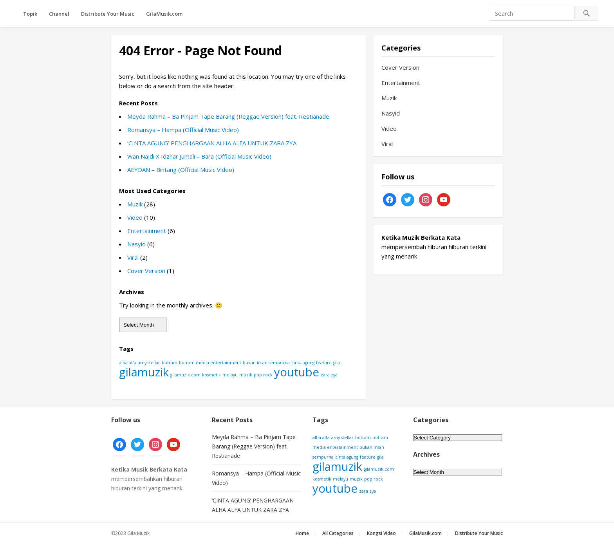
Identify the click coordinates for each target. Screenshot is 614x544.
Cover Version (146, 271)
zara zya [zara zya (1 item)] (329, 375)
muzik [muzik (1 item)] (245, 375)
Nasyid (136, 244)
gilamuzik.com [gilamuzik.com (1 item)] (185, 375)
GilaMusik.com (164, 13)
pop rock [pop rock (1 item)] (263, 375)
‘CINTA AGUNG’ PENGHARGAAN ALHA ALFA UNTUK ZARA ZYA (211, 143)
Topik (30, 13)
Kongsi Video (381, 533)
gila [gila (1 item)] (336, 362)
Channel (59, 13)
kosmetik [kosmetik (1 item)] (211, 375)
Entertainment (146, 231)
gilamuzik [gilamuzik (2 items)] (144, 372)
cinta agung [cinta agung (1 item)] (302, 362)
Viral (133, 257)
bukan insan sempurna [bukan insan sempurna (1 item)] (266, 362)
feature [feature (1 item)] (324, 362)
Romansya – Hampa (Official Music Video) (183, 130)
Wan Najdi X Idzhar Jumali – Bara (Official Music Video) (199, 156)
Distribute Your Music (107, 13)
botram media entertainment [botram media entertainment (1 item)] (210, 362)
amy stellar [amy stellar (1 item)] (149, 362)
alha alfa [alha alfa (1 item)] (127, 362)
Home (302, 533)
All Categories (338, 533)
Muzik (135, 204)
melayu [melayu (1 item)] (230, 375)
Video (135, 217)
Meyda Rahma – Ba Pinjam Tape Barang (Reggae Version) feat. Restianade (228, 116)
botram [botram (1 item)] (169, 362)
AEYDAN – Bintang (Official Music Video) (180, 170)
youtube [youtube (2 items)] (296, 372)
